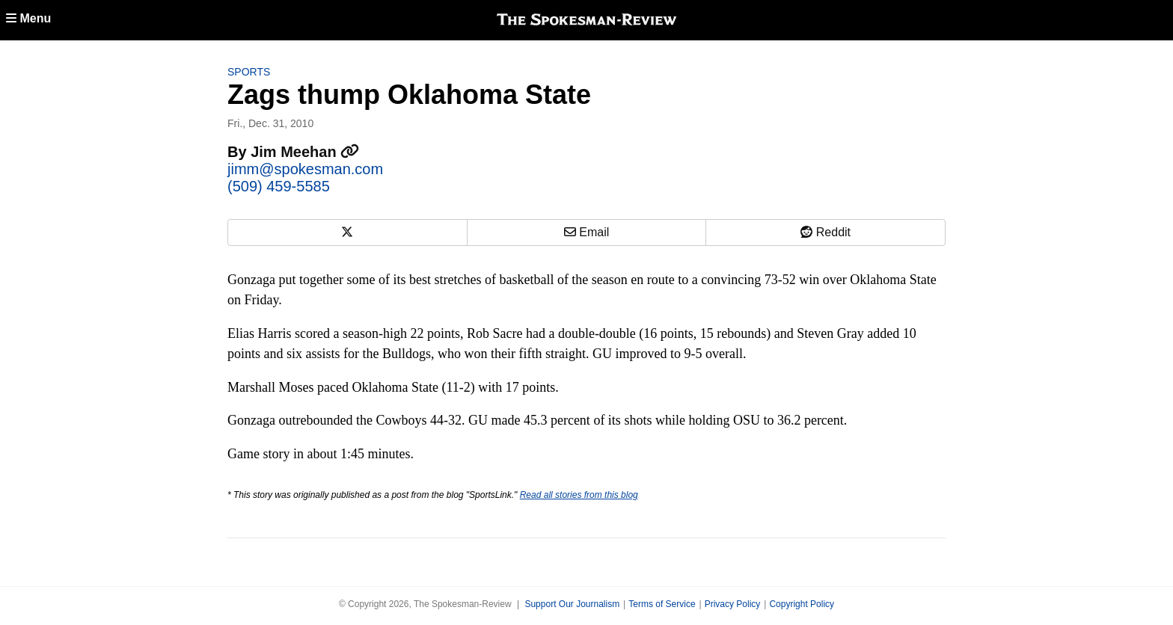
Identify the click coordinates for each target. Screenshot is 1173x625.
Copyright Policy (801, 604)
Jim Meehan (305, 152)
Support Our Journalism (571, 604)
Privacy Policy (733, 604)
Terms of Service (661, 604)
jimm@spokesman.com (305, 169)
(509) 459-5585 (278, 186)
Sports (248, 72)
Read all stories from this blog (579, 495)
